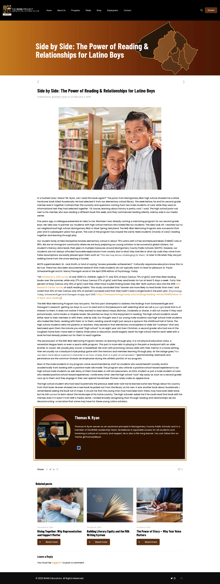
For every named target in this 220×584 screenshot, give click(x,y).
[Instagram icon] (175, 578)
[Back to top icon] (181, 578)
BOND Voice (60, 96)
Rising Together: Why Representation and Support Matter (59, 533)
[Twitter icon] (172, 578)
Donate (211, 10)
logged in (57, 562)
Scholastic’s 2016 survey (55, 276)
